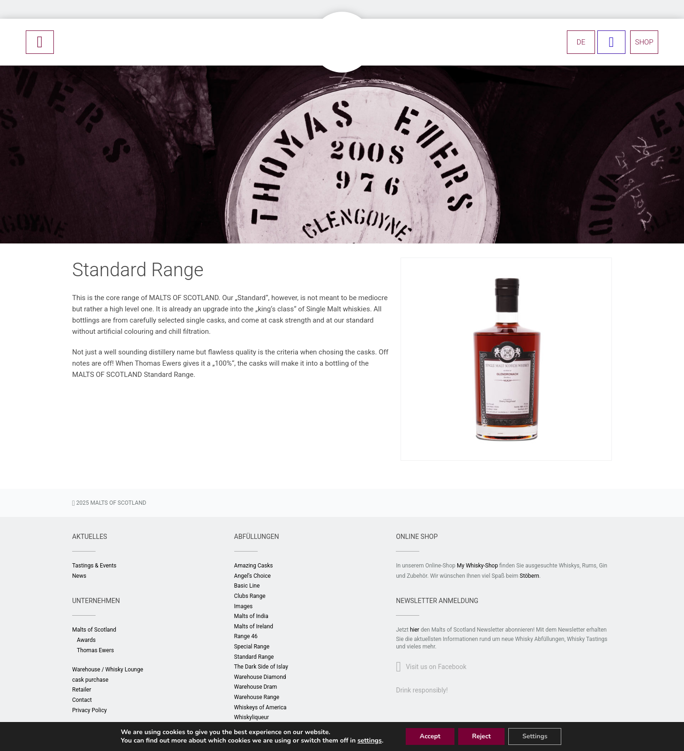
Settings (535, 736)
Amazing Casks (253, 565)
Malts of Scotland (94, 629)
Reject (481, 736)
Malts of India (251, 616)
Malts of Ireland (253, 626)
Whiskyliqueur (251, 717)
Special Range (252, 646)
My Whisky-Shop (477, 565)
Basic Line (247, 585)
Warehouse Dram (255, 687)
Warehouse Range (257, 697)
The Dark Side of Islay (261, 666)
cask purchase (90, 680)
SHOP (644, 42)
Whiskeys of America (260, 707)
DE (581, 42)
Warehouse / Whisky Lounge (107, 669)
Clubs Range (250, 596)
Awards (86, 640)
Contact (82, 700)
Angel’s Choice (252, 576)
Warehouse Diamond (260, 677)
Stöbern (529, 576)
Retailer (81, 689)
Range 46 (246, 636)
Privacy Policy (89, 710)
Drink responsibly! (422, 690)
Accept (429, 736)
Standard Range (254, 657)
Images (243, 606)
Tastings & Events (94, 565)
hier (414, 629)
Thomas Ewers (95, 650)
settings (369, 740)
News (79, 576)
